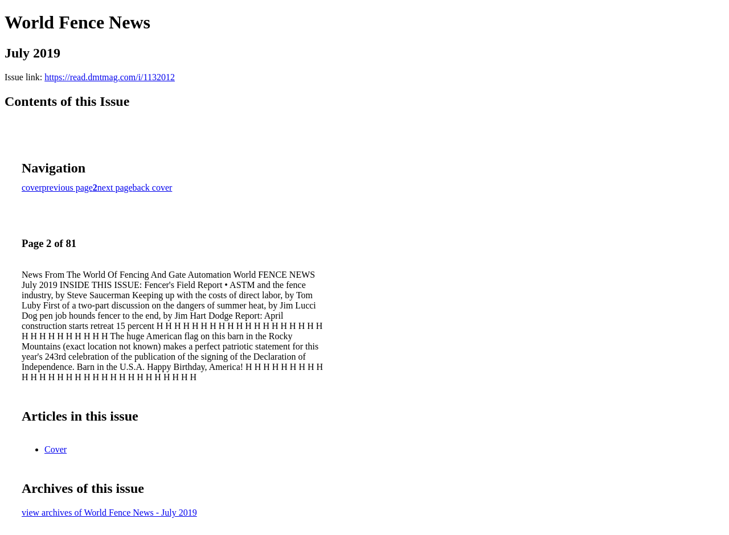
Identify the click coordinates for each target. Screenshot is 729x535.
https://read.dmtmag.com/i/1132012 (109, 77)
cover (32, 187)
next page (115, 187)
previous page (67, 187)
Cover (55, 449)
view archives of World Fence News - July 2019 (109, 512)
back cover (153, 187)
